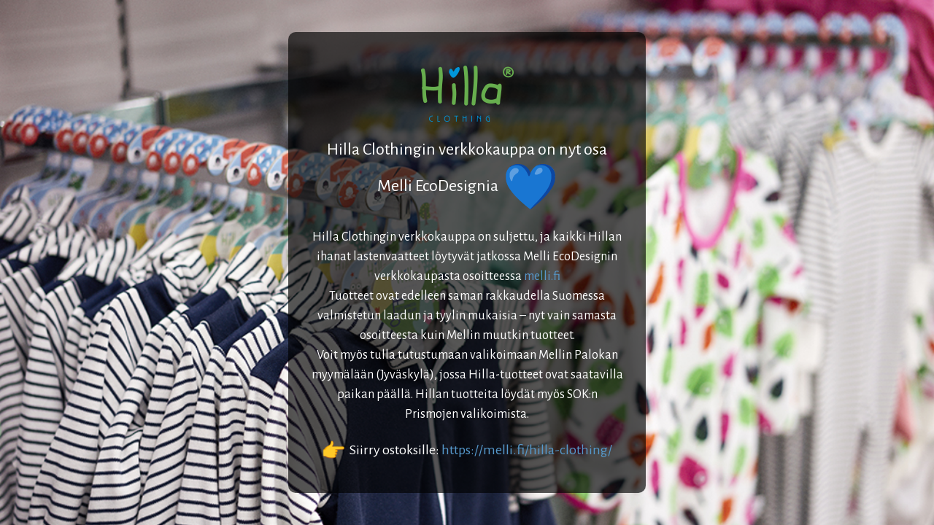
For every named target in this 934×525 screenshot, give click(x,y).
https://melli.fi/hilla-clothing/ (526, 450)
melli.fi (542, 276)
